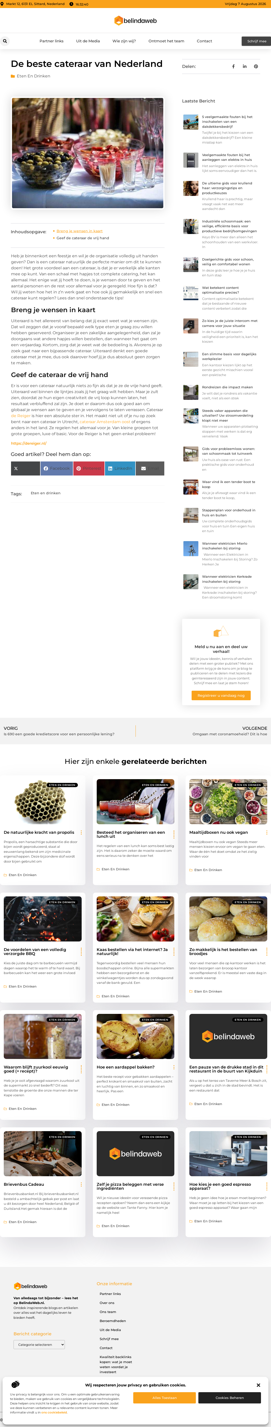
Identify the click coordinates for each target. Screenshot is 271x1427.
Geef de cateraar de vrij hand (83, 238)
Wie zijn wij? (124, 41)
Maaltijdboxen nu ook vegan (218, 832)
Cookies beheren (230, 1398)
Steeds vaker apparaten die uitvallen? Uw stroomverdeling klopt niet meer (227, 415)
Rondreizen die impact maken (227, 387)
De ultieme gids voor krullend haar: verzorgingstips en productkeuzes (227, 188)
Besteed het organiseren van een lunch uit (131, 834)
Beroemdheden (113, 1321)
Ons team (108, 1312)
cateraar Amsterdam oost (105, 421)
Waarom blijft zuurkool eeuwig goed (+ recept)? (36, 1069)
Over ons (107, 1303)
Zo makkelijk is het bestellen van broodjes (223, 951)
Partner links (52, 41)
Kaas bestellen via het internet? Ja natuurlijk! (132, 951)
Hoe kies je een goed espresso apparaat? (220, 1186)
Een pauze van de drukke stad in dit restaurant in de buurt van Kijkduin (226, 1069)
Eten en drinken (33, 76)
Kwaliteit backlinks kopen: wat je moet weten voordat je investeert (116, 1364)
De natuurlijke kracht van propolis (39, 832)
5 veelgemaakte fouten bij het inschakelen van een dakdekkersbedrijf (227, 122)
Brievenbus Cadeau (24, 1184)
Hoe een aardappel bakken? (126, 1067)
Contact (204, 41)
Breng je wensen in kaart (80, 231)
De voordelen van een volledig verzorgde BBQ (35, 951)
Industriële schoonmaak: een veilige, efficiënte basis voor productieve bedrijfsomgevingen (229, 226)
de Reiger (21, 415)
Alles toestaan (165, 1398)
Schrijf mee (109, 1339)
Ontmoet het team (166, 41)
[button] (258, 1385)
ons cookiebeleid (54, 1412)
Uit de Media (88, 41)
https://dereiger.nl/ (29, 443)
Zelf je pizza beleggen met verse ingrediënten (130, 1186)
